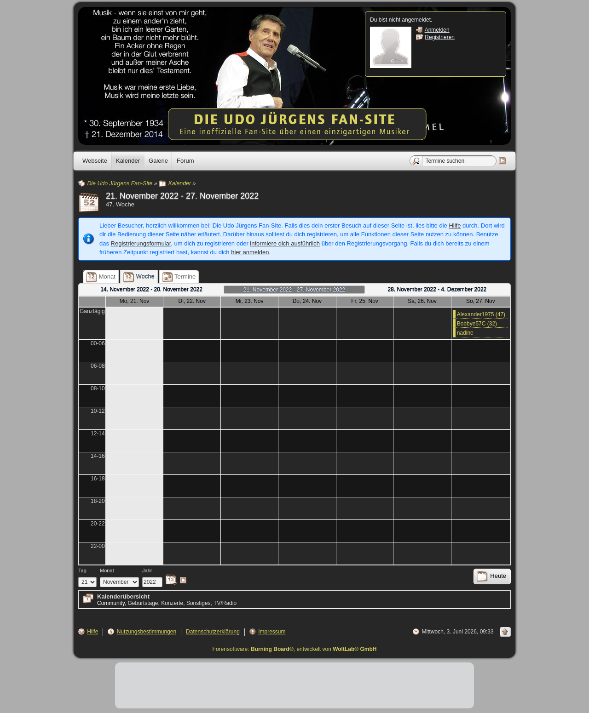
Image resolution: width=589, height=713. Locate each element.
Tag (82, 570)
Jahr (147, 570)
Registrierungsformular (141, 243)
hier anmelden (250, 252)
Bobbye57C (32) (477, 323)
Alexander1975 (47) (481, 314)
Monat (107, 570)
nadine (465, 333)
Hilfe (455, 225)
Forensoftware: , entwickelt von (295, 649)
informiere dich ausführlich (285, 243)
